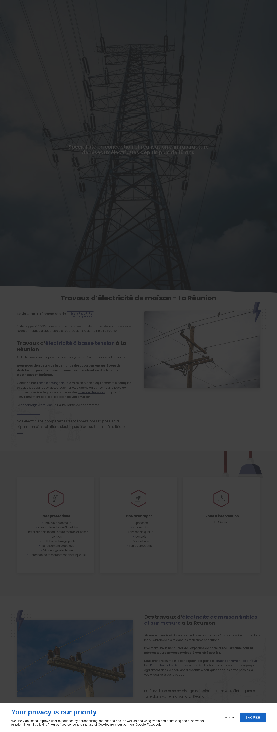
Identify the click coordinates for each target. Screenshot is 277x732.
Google (140, 724)
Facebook (154, 724)
